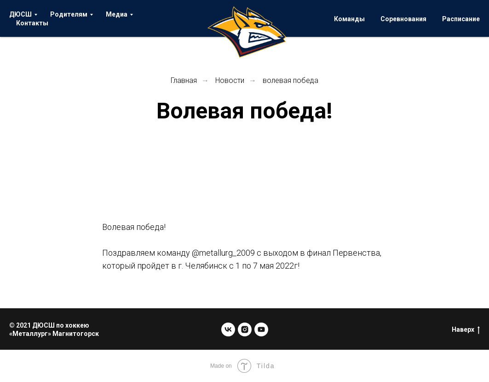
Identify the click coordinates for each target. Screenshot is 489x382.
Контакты (32, 23)
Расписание (461, 19)
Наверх (466, 330)
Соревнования (403, 19)
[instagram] (245, 329)
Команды (349, 19)
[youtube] (261, 329)
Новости (229, 80)
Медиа (116, 14)
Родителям (68, 14)
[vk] (228, 329)
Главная (184, 80)
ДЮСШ (20, 14)
